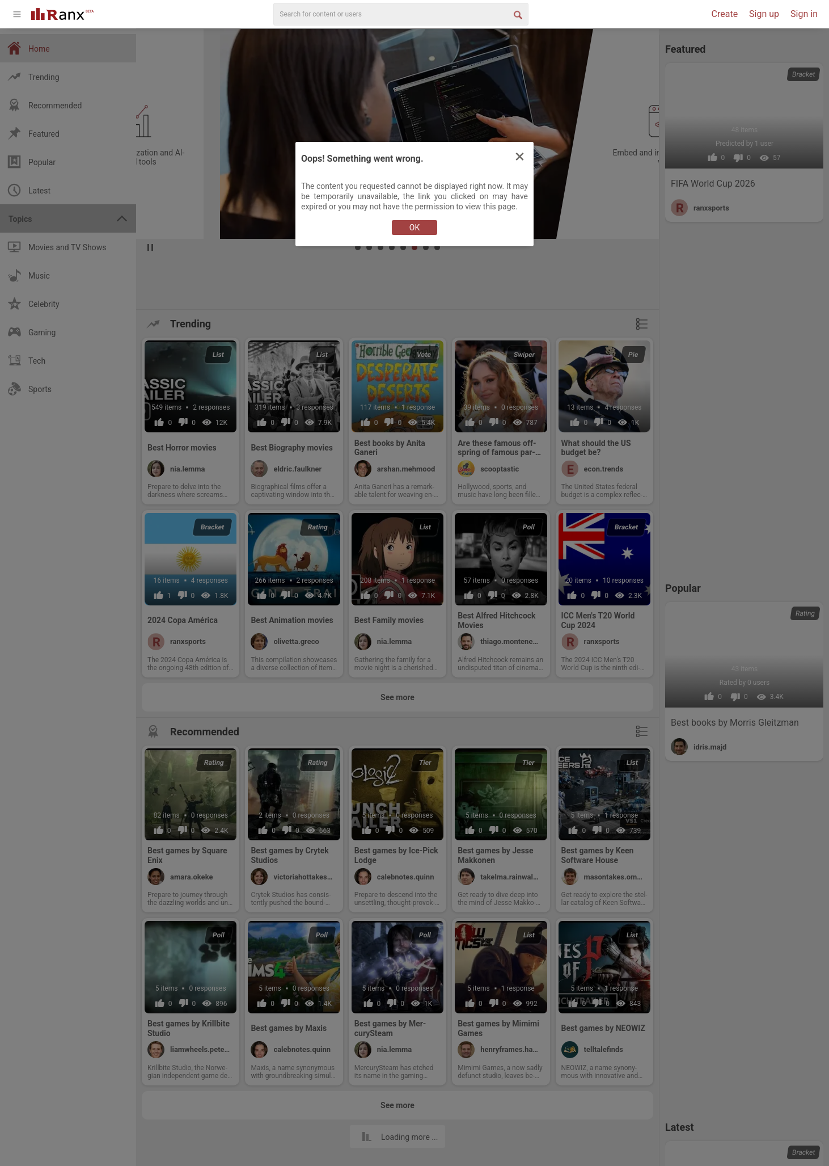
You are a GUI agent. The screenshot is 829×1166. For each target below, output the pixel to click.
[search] (400, 14)
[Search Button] (517, 14)
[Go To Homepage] (62, 13)
